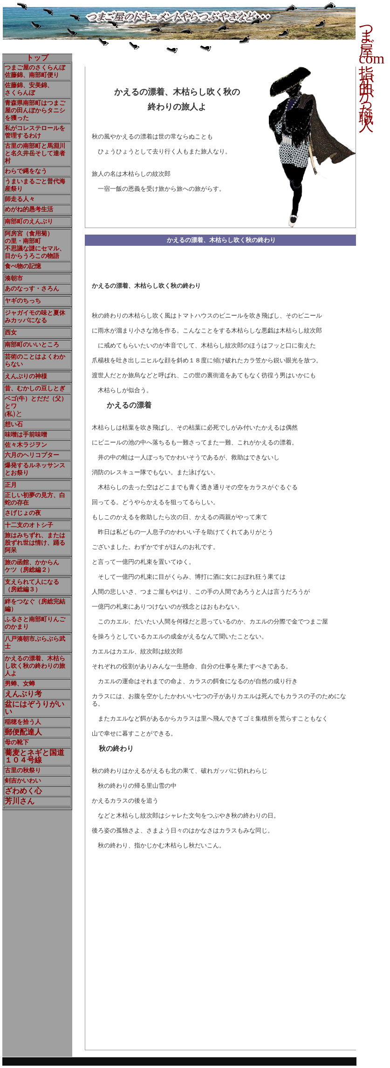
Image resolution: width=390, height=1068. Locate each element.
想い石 (14, 424)
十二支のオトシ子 (29, 524)
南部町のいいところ (32, 344)
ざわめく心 (23, 791)
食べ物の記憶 (23, 266)
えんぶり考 (23, 694)
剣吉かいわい (23, 780)
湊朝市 (14, 278)
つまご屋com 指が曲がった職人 (371, 77)
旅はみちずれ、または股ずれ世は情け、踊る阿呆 (35, 543)
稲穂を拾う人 (23, 721)
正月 (11, 484)
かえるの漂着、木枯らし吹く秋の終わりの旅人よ (35, 666)
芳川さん (19, 801)
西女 (11, 332)
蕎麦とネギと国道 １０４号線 (34, 756)
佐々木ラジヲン (26, 444)
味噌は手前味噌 (26, 434)
